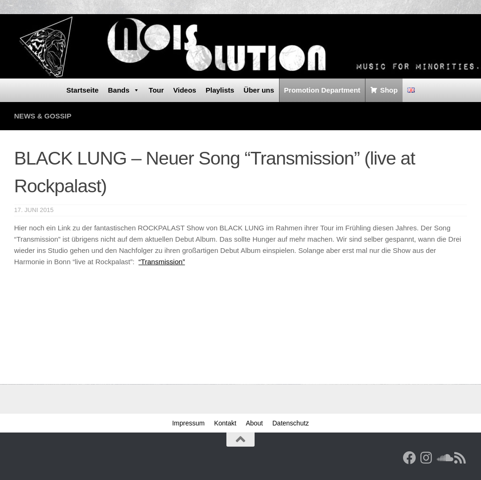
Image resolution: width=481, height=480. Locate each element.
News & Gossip (42, 116)
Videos (184, 90)
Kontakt (225, 423)
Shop (389, 90)
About (254, 423)
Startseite (82, 90)
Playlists (220, 90)
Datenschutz (290, 423)
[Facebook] (409, 457)
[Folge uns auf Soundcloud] (443, 457)
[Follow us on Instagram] (426, 457)
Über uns (259, 90)
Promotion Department (322, 90)
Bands (124, 90)
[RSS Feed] (460, 457)
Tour (156, 90)
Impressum (188, 423)
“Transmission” (162, 262)
